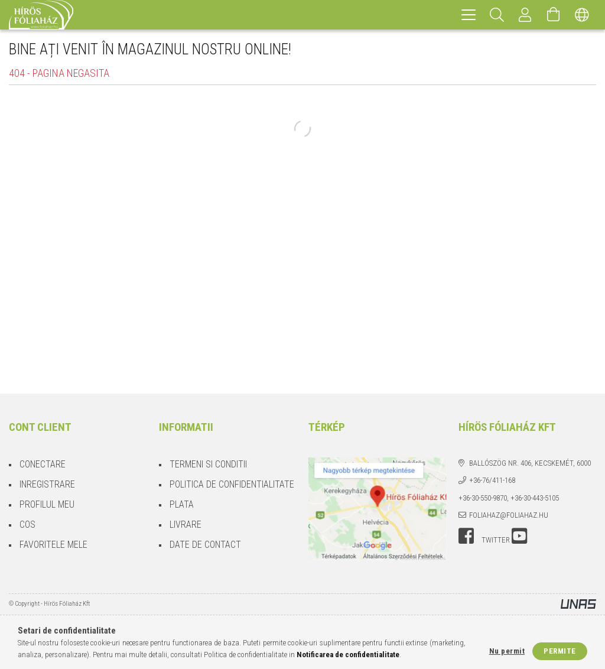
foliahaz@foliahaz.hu (508, 515)
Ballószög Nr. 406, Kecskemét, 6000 (530, 463)
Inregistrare (47, 484)
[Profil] (525, 15)
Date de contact (205, 544)
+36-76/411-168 (492, 480)
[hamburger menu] (468, 15)
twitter (496, 540)
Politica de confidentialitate (232, 484)
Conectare (42, 464)
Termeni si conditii (208, 464)
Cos (27, 524)
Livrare (185, 524)
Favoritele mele (53, 544)
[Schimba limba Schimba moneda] (582, 15)
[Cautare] (497, 15)
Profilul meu (46, 504)
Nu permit (507, 651)
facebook (466, 536)
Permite (560, 651)
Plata (182, 504)
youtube (519, 536)
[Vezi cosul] (553, 15)
